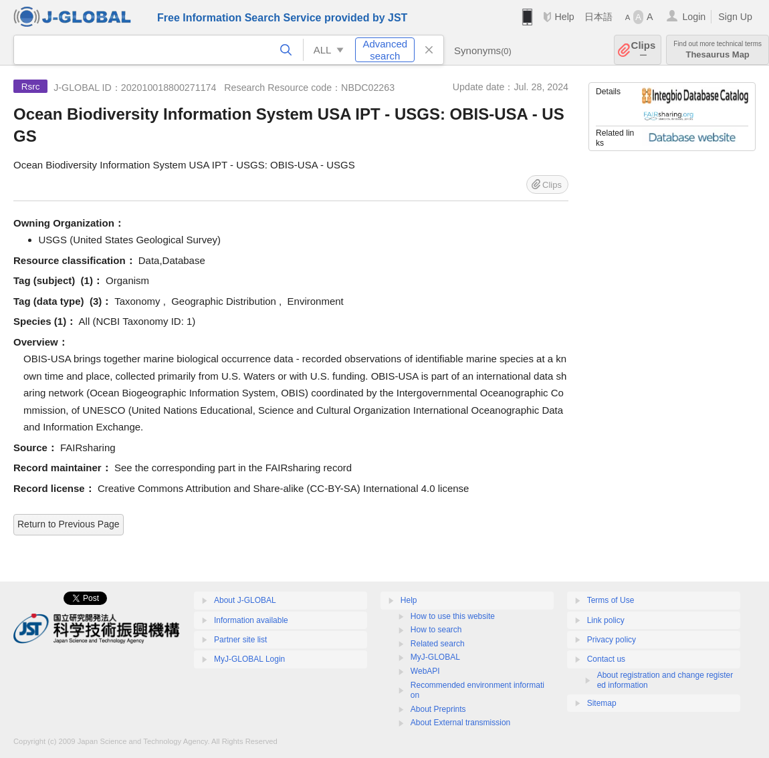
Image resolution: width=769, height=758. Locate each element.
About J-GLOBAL (245, 600)
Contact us (606, 659)
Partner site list (240, 639)
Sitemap (602, 703)
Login (693, 16)
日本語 (598, 16)
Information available (251, 620)
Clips (643, 49)
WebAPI (425, 671)
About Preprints (438, 709)
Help (564, 16)
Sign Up (735, 16)
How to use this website (453, 616)
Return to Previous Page (68, 524)
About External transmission (460, 722)
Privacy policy (611, 639)
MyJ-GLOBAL (435, 657)
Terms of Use (611, 600)
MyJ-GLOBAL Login (249, 659)
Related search (438, 643)
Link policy (606, 620)
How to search (436, 629)
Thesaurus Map (717, 49)
